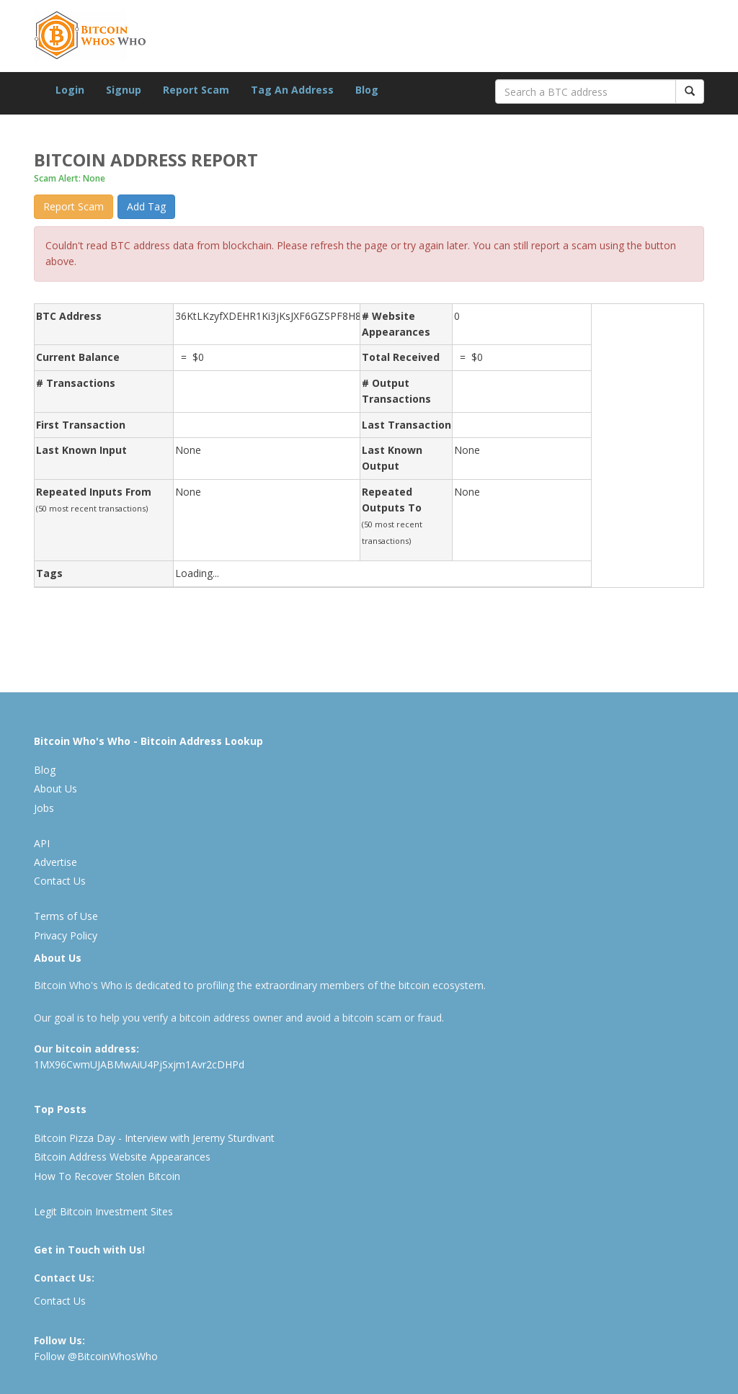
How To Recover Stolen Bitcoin (107, 1176)
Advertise (55, 862)
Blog (366, 90)
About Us (55, 788)
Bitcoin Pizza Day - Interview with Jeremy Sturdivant (154, 1138)
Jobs (44, 808)
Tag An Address (292, 90)
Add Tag (146, 206)
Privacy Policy (65, 935)
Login (69, 90)
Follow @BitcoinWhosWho (96, 1356)
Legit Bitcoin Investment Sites (103, 1211)
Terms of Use (66, 916)
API (42, 843)
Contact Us (60, 881)
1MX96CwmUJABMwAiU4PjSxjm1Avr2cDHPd (139, 1064)
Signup (123, 90)
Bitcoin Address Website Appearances (122, 1156)
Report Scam (196, 90)
